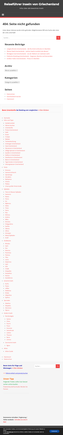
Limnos (9, 344)
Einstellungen (10, 432)
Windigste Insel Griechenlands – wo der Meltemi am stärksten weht (28, 58)
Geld (6, 137)
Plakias (7, 189)
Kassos (7, 280)
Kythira (7, 302)
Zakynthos (8, 300)
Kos (6, 253)
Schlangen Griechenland (12, 148)
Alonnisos (8, 313)
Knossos (7, 175)
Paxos (7, 291)
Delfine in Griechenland (12, 160)
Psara (8, 331)
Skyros (7, 315)
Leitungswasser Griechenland (14, 169)
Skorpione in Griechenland (13, 153)
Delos (7, 210)
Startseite (7, 123)
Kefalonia (8, 295)
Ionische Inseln (8, 285)
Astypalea (8, 276)
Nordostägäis (9, 321)
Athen (6, 353)
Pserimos (8, 257)
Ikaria (8, 342)
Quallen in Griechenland (12, 157)
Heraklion (8, 182)
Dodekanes (7, 245)
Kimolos (7, 226)
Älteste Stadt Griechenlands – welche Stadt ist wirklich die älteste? (27, 56)
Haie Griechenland (11, 151)
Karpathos (8, 278)
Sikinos (7, 233)
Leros (7, 264)
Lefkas (7, 293)
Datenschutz (11, 99)
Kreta (5, 172)
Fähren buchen (10, 130)
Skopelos (8, 310)
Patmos (7, 260)
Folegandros (9, 229)
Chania (7, 186)
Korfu (7, 288)
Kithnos (7, 220)
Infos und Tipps (8, 125)
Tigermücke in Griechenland (14, 167)
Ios (6, 206)
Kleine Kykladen (10, 240)
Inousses (9, 333)
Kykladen (7, 194)
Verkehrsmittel (9, 128)
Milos (7, 224)
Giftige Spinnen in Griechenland (15, 155)
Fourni (9, 328)
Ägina (8, 350)
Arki (6, 271)
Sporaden (7, 305)
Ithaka (7, 298)
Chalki (7, 273)
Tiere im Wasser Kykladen (13, 197)
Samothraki (10, 335)
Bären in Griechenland (12, 164)
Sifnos (7, 236)
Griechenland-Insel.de (14, 101)
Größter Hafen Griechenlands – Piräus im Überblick (23, 63)
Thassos (9, 340)
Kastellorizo (9, 283)
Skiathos (7, 308)
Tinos (7, 213)
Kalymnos (8, 267)
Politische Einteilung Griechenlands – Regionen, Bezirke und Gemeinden (29, 61)
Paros (7, 204)
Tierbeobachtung (10, 146)
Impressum (10, 104)
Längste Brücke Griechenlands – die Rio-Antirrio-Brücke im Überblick (28, 54)
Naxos (7, 201)
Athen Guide (9, 356)
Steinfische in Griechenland (13, 162)
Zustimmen (54, 431)
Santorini (8, 199)
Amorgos (8, 238)
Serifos (7, 231)
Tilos (6, 262)
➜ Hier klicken (43, 115)
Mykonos (8, 208)
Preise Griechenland (11, 135)
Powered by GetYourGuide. (11, 391)
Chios (8, 326)
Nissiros (7, 255)
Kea (6, 217)
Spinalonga (8, 179)
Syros (7, 215)
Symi (6, 251)
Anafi (6, 242)
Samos (9, 324)
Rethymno (8, 184)
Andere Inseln (8, 318)
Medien (7, 144)
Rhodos (7, 248)
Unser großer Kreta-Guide (13, 191)
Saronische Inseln (10, 347)
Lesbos (9, 337)
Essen (7, 139)
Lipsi (6, 269)
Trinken (7, 141)
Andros (7, 222)
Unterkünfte (9, 132)
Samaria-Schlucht (10, 177)
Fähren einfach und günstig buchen (17, 378)
